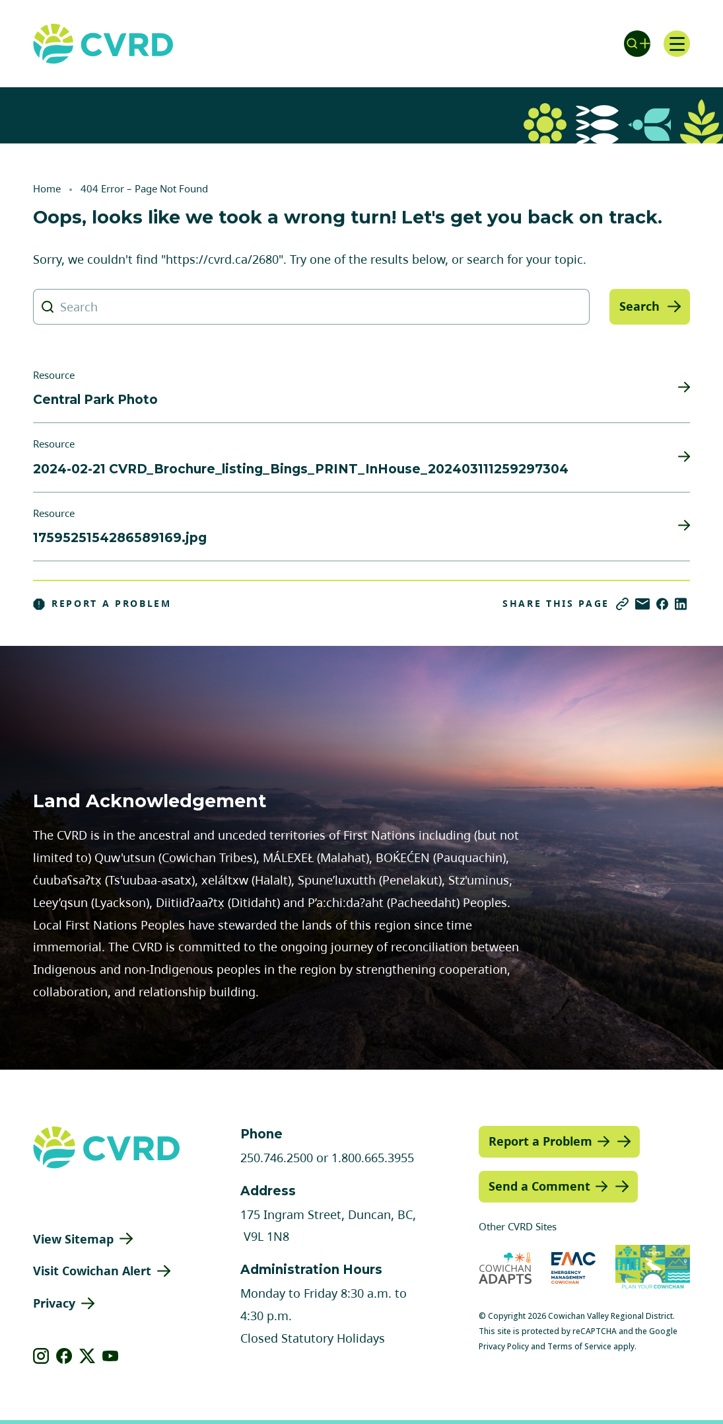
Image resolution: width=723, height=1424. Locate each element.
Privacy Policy (504, 1346)
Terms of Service (579, 1346)
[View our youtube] (110, 1356)
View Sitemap (73, 1239)
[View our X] (87, 1356)
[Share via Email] (642, 604)
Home (47, 188)
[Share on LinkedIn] (680, 603)
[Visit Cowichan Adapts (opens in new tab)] (505, 1267)
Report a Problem (102, 604)
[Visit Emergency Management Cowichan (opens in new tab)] (573, 1267)
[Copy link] (622, 603)
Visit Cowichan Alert (92, 1271)
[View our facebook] (64, 1356)
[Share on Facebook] (662, 603)
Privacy (54, 1303)
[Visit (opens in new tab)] (653, 1268)
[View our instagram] (41, 1356)
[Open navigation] (677, 43)
